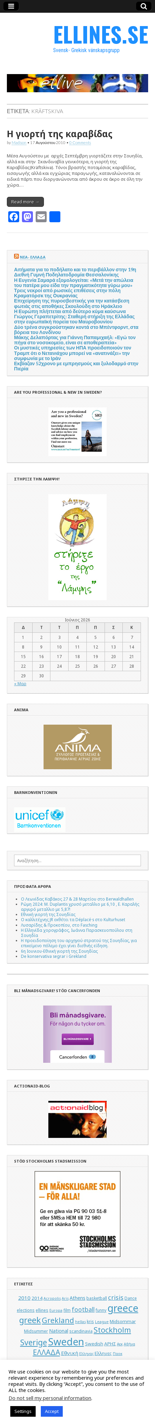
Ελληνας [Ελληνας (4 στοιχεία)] (86, 1353)
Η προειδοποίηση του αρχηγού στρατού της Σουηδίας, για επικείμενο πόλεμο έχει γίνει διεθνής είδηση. (79, 943)
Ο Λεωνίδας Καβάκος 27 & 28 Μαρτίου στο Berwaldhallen (77, 899)
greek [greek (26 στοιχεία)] (30, 1319)
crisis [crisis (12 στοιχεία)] (115, 1297)
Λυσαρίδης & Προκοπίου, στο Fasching (59, 925)
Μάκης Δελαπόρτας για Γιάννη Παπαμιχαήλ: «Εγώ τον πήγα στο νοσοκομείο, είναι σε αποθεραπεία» (74, 339)
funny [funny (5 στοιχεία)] (101, 1310)
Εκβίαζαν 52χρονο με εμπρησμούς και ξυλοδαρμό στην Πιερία (76, 365)
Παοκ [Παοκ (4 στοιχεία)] (117, 1353)
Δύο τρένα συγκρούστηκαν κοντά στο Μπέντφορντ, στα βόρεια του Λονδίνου (76, 329)
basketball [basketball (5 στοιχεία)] (96, 1298)
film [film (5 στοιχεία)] (67, 1310)
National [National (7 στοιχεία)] (58, 1331)
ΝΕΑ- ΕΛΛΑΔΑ (33, 257)
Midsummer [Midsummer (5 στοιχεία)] (36, 1331)
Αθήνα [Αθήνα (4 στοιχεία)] (129, 1344)
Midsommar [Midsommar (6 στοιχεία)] (123, 1321)
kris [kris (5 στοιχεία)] (90, 1321)
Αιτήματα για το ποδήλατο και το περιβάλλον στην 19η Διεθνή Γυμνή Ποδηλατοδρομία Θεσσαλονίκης (75, 271)
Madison (19, 142)
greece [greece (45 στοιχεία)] (122, 1308)
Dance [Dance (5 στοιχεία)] (130, 1298)
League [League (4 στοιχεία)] (102, 1321)
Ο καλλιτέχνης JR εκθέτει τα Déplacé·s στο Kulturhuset (73, 919)
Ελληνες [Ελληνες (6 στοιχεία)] (103, 1353)
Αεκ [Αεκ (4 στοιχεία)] (120, 1344)
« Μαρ (20, 683)
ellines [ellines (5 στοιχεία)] (42, 1310)
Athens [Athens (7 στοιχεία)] (77, 1298)
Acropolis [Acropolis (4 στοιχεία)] (52, 1298)
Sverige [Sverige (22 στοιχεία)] (33, 1342)
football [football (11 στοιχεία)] (83, 1309)
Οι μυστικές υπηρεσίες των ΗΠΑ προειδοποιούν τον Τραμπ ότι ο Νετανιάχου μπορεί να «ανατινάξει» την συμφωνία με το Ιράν (72, 353)
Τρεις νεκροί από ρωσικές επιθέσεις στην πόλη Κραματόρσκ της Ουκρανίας (67, 292)
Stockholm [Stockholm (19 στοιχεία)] (112, 1330)
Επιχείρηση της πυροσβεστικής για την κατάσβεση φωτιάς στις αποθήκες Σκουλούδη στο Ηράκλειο (71, 303)
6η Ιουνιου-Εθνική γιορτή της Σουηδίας (59, 951)
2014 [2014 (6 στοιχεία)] (37, 1298)
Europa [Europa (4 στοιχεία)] (55, 1310)
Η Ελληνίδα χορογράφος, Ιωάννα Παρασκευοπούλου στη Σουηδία (76, 932)
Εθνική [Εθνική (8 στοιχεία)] (69, 1352)
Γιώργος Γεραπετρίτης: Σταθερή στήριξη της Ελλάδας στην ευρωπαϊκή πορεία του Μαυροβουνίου (74, 318)
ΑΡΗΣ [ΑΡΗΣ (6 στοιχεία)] (110, 1344)
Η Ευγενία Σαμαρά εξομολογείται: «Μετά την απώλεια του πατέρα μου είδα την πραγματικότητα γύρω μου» (73, 282)
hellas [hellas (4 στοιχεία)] (80, 1321)
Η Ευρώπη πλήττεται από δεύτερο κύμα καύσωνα (70, 311)
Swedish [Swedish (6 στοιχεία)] (94, 1344)
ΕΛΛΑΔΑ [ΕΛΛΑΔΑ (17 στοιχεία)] (46, 1352)
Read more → (25, 202)
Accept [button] (52, 1411)
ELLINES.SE (100, 34)
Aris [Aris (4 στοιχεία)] (65, 1298)
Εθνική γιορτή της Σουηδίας (48, 914)
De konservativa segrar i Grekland (53, 956)
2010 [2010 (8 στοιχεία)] (24, 1297)
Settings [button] (23, 1411)
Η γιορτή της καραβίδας (59, 134)
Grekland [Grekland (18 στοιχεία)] (58, 1320)
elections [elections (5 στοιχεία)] (26, 1310)
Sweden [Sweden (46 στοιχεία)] (66, 1341)
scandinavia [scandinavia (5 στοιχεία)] (81, 1331)
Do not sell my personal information (50, 1397)
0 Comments (80, 142)
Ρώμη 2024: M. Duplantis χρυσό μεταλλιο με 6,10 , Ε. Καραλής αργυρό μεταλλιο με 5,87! (80, 906)
